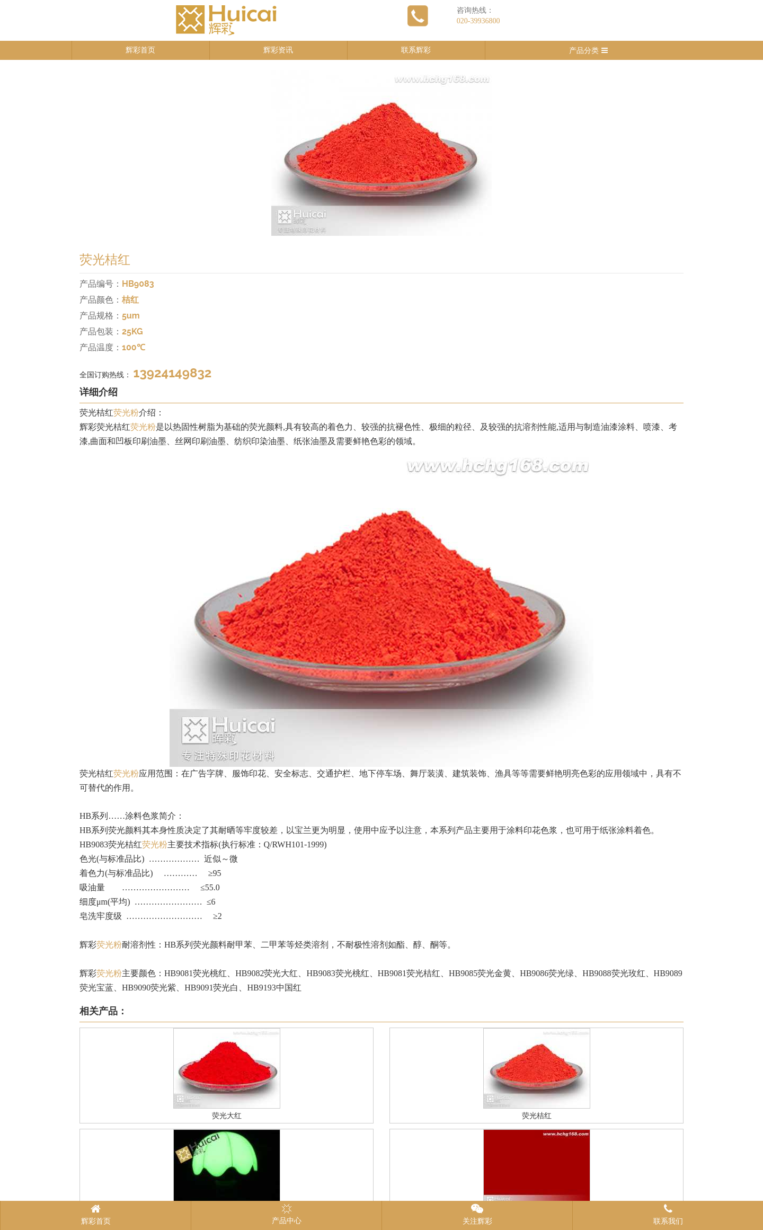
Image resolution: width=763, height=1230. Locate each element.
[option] (381, 153)
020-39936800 (478, 21)
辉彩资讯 (278, 50)
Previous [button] (63, 153)
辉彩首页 (140, 50)
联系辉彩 (416, 50)
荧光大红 (227, 1116)
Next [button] (699, 153)
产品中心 (286, 1214)
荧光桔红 (537, 1116)
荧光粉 (126, 412)
